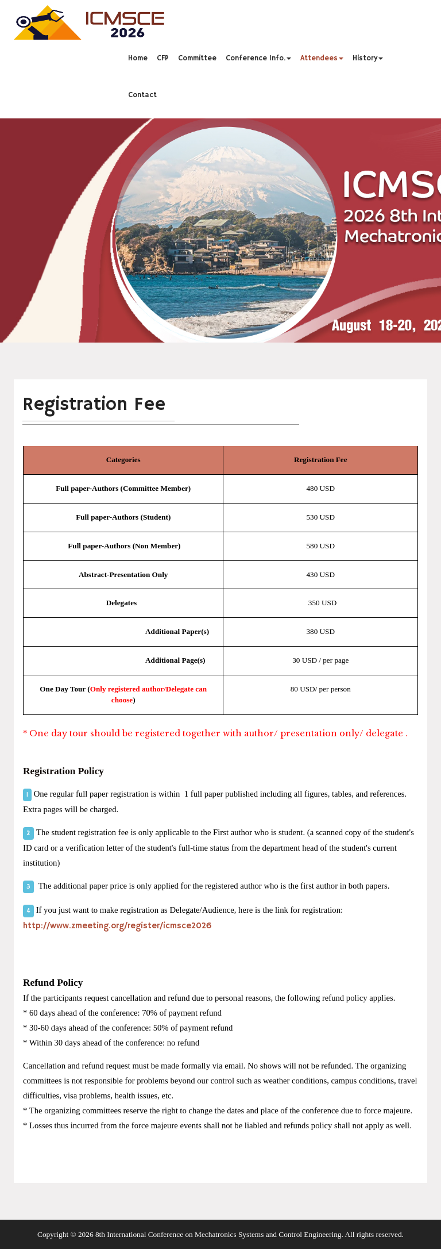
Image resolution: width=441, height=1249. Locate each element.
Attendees (321, 58)
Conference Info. (258, 58)
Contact (142, 94)
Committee (197, 58)
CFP (163, 58)
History (368, 58)
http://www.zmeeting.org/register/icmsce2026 (117, 926)
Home (138, 58)
